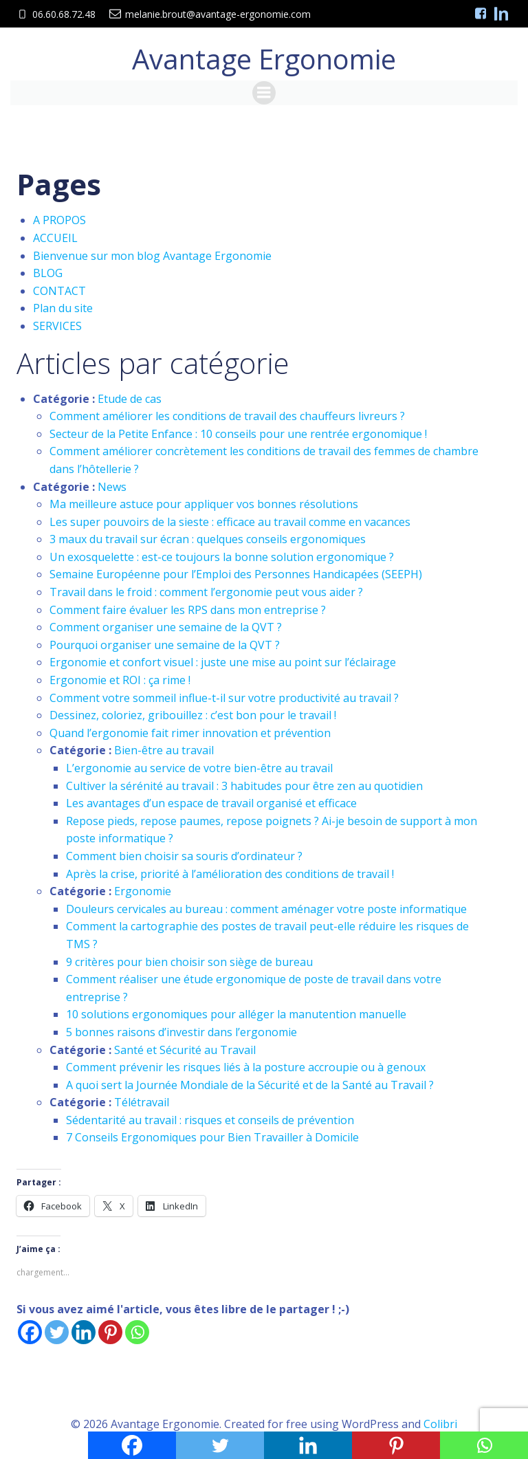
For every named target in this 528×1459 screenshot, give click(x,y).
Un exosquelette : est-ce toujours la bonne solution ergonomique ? (222, 555)
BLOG (48, 271)
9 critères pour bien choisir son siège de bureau (189, 959)
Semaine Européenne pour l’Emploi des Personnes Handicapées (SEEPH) (236, 572)
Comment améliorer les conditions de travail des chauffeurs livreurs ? (227, 414)
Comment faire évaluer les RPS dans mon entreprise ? (188, 607)
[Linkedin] (84, 1331)
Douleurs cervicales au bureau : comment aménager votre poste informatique (266, 906)
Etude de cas (130, 396)
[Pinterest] (110, 1331)
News (112, 484)
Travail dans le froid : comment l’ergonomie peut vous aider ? (206, 590)
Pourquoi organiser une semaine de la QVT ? (165, 642)
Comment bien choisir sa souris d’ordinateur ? (184, 854)
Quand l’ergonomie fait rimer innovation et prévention (190, 730)
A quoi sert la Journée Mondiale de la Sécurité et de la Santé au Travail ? (250, 1082)
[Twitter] (57, 1331)
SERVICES (57, 324)
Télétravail (141, 1100)
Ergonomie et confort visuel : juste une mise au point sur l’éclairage (223, 660)
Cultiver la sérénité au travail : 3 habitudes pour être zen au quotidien (244, 783)
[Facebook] (30, 1331)
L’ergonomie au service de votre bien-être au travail (199, 766)
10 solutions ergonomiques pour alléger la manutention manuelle (236, 1012)
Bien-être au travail (164, 748)
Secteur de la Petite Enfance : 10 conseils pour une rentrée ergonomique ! (238, 431)
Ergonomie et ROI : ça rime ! (120, 678)
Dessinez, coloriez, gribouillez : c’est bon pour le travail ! (193, 713)
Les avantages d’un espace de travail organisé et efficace (211, 801)
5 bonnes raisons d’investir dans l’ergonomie (181, 1030)
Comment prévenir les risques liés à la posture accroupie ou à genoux (246, 1065)
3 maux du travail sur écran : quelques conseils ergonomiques (208, 537)
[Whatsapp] (137, 1331)
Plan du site (63, 306)
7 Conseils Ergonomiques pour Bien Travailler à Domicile (212, 1135)
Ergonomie (142, 889)
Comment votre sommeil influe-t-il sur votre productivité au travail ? (224, 695)
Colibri (440, 1421)
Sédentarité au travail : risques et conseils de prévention (210, 1118)
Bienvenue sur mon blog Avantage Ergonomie (152, 253)
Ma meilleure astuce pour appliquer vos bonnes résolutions (204, 502)
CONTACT (59, 288)
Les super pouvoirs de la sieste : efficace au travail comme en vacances (230, 519)
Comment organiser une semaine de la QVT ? (166, 625)
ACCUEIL (55, 236)
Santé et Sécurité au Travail (185, 1047)
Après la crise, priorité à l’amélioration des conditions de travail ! (230, 871)
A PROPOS (59, 218)
